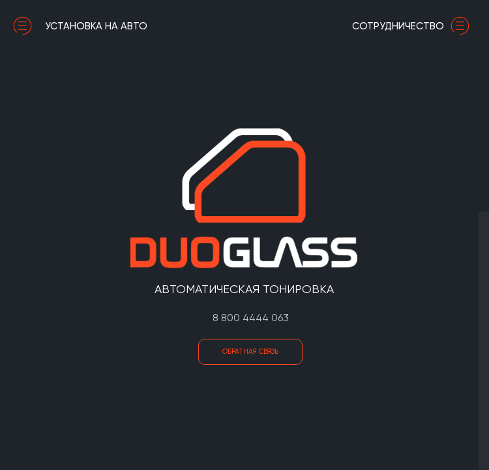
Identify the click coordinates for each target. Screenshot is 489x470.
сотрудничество (414, 26)
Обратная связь (250, 351)
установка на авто (80, 26)
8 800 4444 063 (251, 317)
